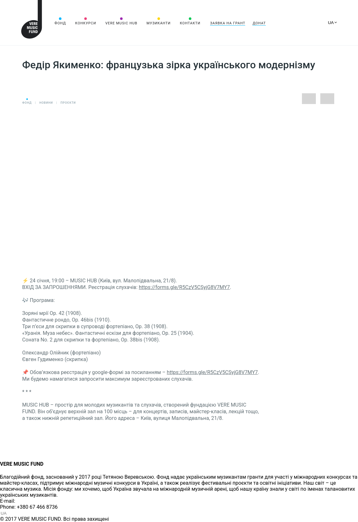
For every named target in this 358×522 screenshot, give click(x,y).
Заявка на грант (227, 23)
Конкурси (85, 23)
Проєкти (68, 102)
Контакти (190, 23)
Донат (259, 23)
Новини (46, 102)
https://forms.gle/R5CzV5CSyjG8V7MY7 (184, 287)
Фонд (60, 23)
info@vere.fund (33, 501)
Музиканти (158, 23)
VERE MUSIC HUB (121, 23)
